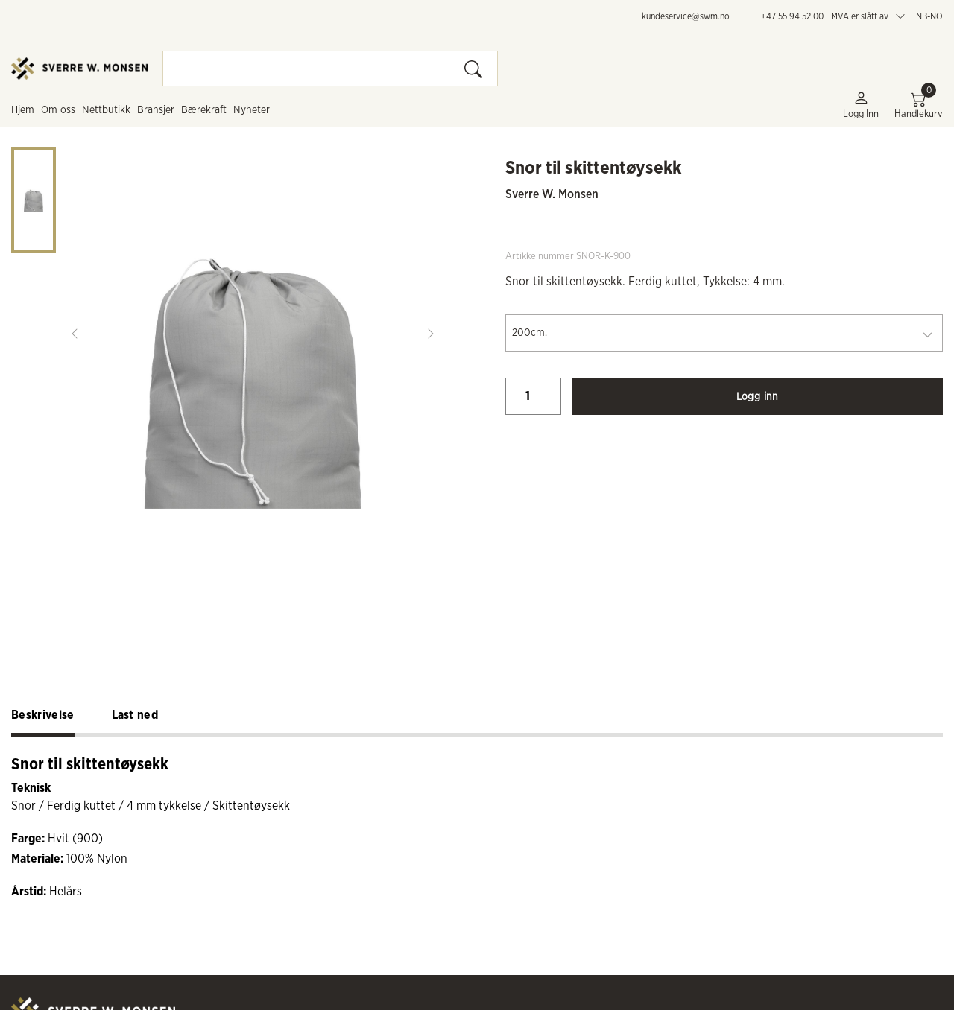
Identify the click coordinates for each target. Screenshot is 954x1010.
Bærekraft (204, 110)
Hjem (22, 110)
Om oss (58, 110)
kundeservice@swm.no (686, 16)
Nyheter (251, 110)
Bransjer (155, 110)
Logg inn (861, 104)
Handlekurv (918, 104)
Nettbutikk (106, 110)
